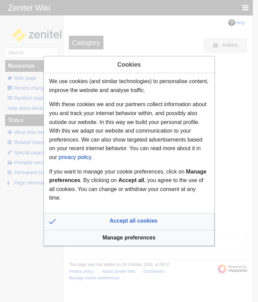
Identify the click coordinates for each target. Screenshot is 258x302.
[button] (129, 221)
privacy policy (75, 157)
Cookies (128, 64)
